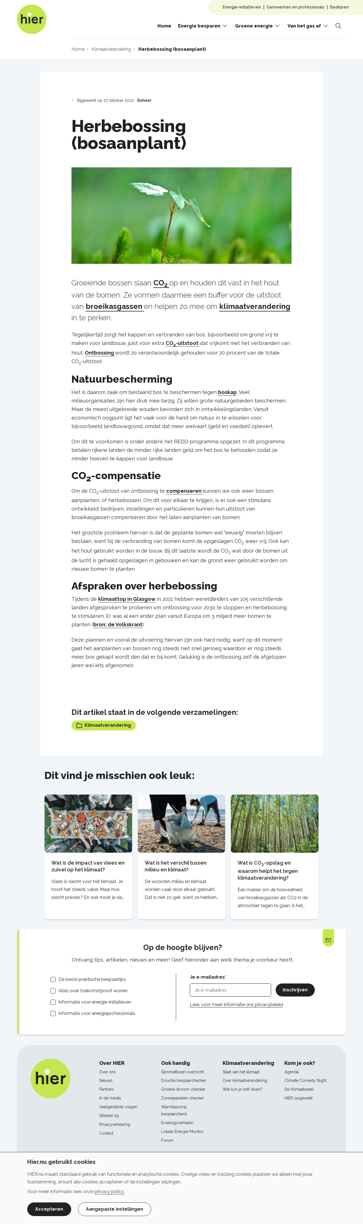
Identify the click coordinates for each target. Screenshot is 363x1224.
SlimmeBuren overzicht (182, 1072)
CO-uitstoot (182, 343)
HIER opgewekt (298, 1098)
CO (161, 283)
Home (164, 26)
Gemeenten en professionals (295, 7)
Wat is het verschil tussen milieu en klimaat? (175, 866)
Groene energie (254, 26)
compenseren (184, 491)
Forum (167, 1140)
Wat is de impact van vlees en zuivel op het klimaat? (87, 866)
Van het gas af (304, 26)
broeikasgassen (115, 306)
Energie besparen (199, 26)
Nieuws (106, 1080)
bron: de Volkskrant (117, 624)
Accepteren (49, 1209)
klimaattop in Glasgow (126, 599)
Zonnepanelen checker (182, 1098)
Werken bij (109, 1115)
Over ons (107, 1072)
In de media (110, 1098)
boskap (227, 392)
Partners (106, 1089)
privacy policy (109, 1191)
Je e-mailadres (207, 977)
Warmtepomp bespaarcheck (174, 1110)
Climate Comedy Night (305, 1080)
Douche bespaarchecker (183, 1080)
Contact (106, 1133)
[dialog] (181, 1188)
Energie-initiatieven (242, 7)
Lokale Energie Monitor (182, 1131)
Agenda (291, 1072)
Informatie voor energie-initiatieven (94, 1002)
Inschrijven (295, 990)
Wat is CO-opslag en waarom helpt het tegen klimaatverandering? (268, 870)
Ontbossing (100, 353)
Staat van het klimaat (241, 1072)
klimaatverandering (254, 306)
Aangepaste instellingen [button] (114, 1209)
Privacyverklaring (114, 1124)
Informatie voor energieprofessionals (96, 1013)
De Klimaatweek (299, 1089)
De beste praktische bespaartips (92, 979)
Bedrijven (339, 7)
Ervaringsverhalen (177, 1122)
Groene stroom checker (183, 1089)
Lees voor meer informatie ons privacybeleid (236, 1004)
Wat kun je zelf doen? (242, 1089)
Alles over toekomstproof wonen (93, 990)
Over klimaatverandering (245, 1080)
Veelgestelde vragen (118, 1107)
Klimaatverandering (103, 725)
